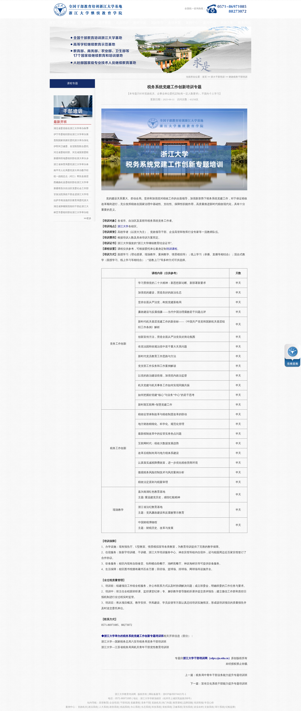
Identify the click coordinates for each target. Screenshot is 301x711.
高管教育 (105, 22)
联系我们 (244, 22)
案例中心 (192, 22)
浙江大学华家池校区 (150, 698)
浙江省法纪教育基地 (150, 507)
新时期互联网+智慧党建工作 (155, 404)
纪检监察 (230, 707)
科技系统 (156, 707)
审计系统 (219, 707)
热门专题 (166, 702)
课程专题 (72, 83)
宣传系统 (188, 707)
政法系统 (93, 707)
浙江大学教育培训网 (125, 694)
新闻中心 (209, 22)
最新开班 (60, 122)
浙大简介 (70, 22)
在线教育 (174, 22)
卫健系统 (177, 707)
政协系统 (114, 707)
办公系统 (135, 707)
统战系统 (124, 707)
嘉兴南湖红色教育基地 (151, 491)
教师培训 (139, 22)
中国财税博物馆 (147, 522)
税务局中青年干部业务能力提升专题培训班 (221, 675)
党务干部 (145, 702)
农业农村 (198, 707)
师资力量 (227, 22)
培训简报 (198, 702)
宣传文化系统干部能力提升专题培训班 (224, 683)
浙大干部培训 (218, 76)
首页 (52, 22)
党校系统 (167, 707)
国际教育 (157, 22)
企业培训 (122, 22)
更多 (89, 218)
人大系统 (103, 707)
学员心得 (209, 702)
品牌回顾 (188, 702)
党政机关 (156, 702)
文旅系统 (209, 707)
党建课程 (135, 702)
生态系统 (145, 707)
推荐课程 (177, 702)
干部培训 (87, 22)
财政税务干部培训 (238, 76)
